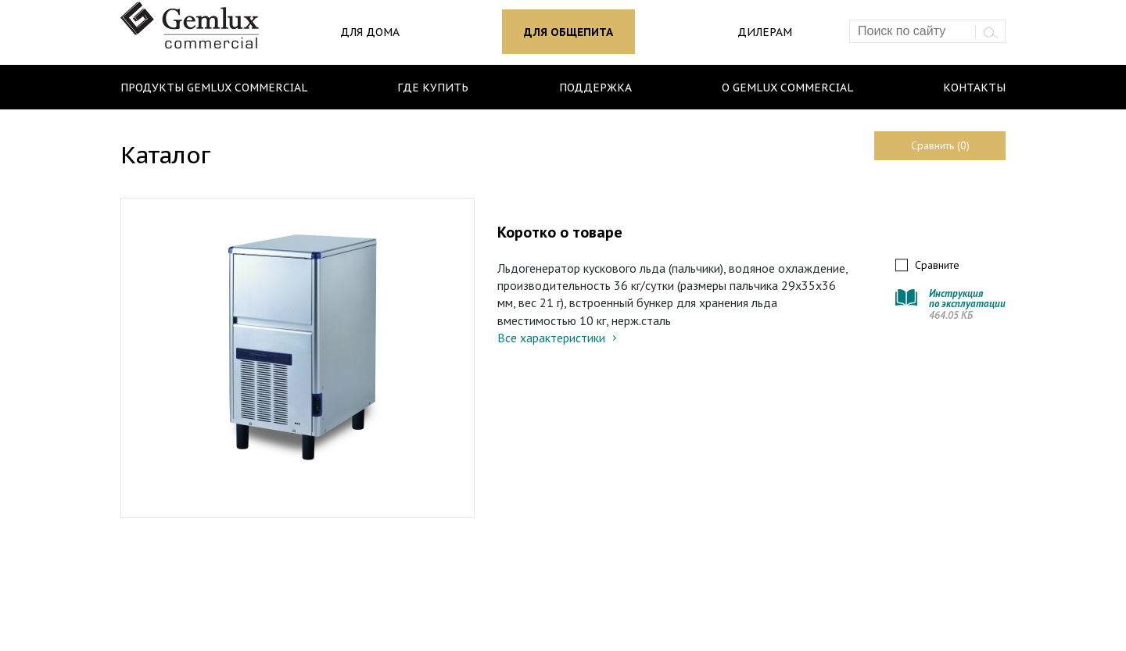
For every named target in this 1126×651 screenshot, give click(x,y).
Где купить (432, 87)
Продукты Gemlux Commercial (213, 87)
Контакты (974, 87)
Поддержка (595, 87)
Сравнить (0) (940, 145)
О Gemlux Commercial (787, 87)
